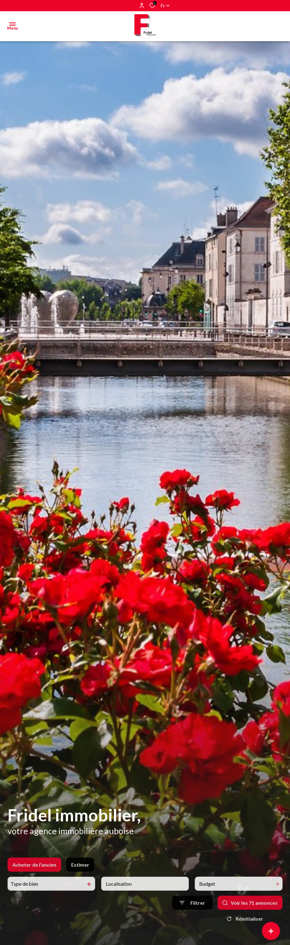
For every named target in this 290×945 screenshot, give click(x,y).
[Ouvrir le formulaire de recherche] (192, 919)
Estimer (80, 881)
